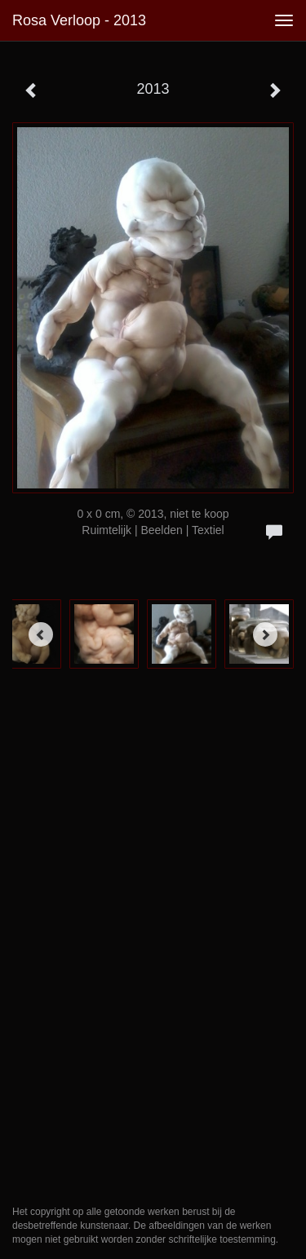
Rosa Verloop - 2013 (79, 20)
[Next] (265, 634)
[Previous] (41, 634)
